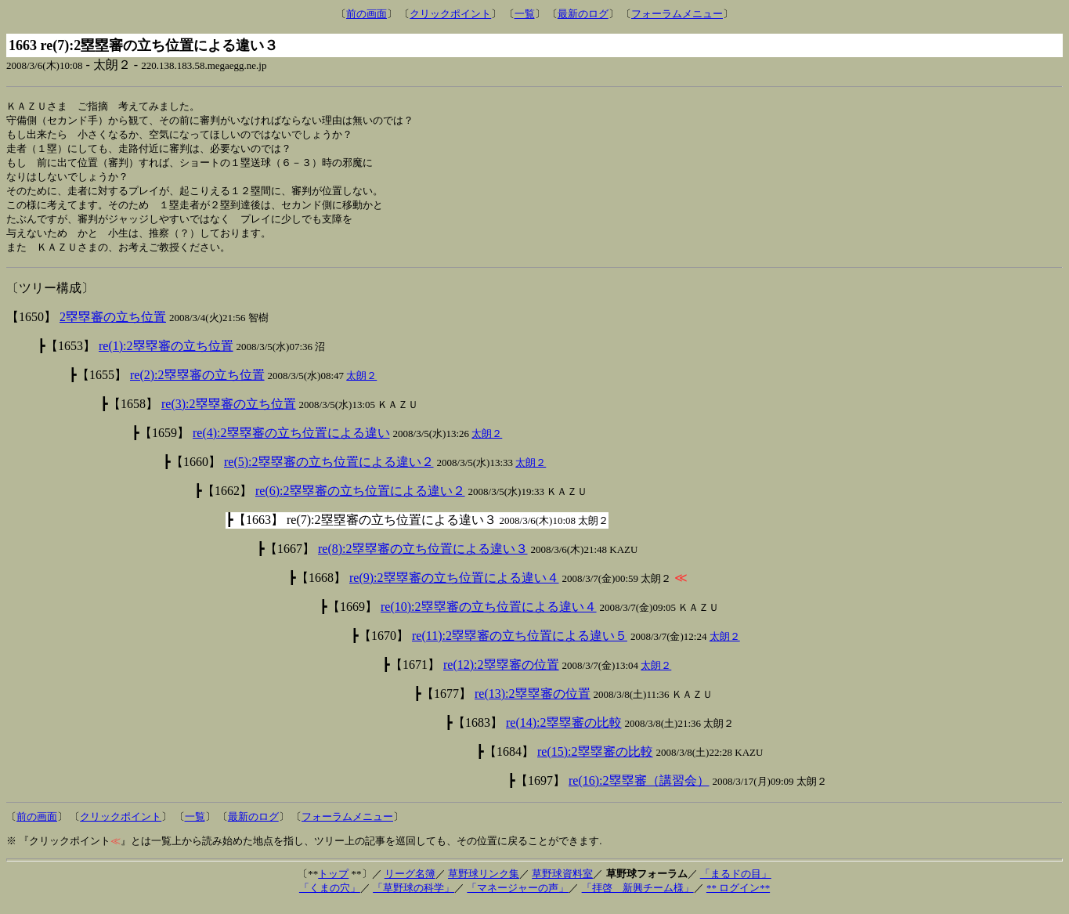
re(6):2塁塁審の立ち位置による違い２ (360, 499)
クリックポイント (450, 14)
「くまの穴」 (329, 896)
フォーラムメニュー (677, 14)
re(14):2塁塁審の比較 (564, 731)
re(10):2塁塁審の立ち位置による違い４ (489, 615)
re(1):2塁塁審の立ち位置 (166, 354)
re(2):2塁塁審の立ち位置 (197, 383)
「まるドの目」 (735, 882)
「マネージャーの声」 (518, 896)
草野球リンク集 (483, 882)
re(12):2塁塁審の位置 (501, 673)
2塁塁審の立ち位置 (113, 325)
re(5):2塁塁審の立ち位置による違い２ (329, 470)
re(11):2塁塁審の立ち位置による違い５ (519, 644)
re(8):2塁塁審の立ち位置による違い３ (423, 557)
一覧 (525, 14)
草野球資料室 (562, 882)
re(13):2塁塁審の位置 (532, 702)
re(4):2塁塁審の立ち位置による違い (291, 441)
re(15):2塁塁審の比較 (595, 760)
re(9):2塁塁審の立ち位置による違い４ (454, 586)
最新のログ (583, 14)
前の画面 (366, 14)
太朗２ (361, 384)
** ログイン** (738, 896)
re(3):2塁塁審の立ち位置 (228, 412)
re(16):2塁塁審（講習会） (639, 789)
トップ (333, 882)
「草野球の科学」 (413, 896)
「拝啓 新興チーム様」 (638, 896)
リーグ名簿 (410, 882)
